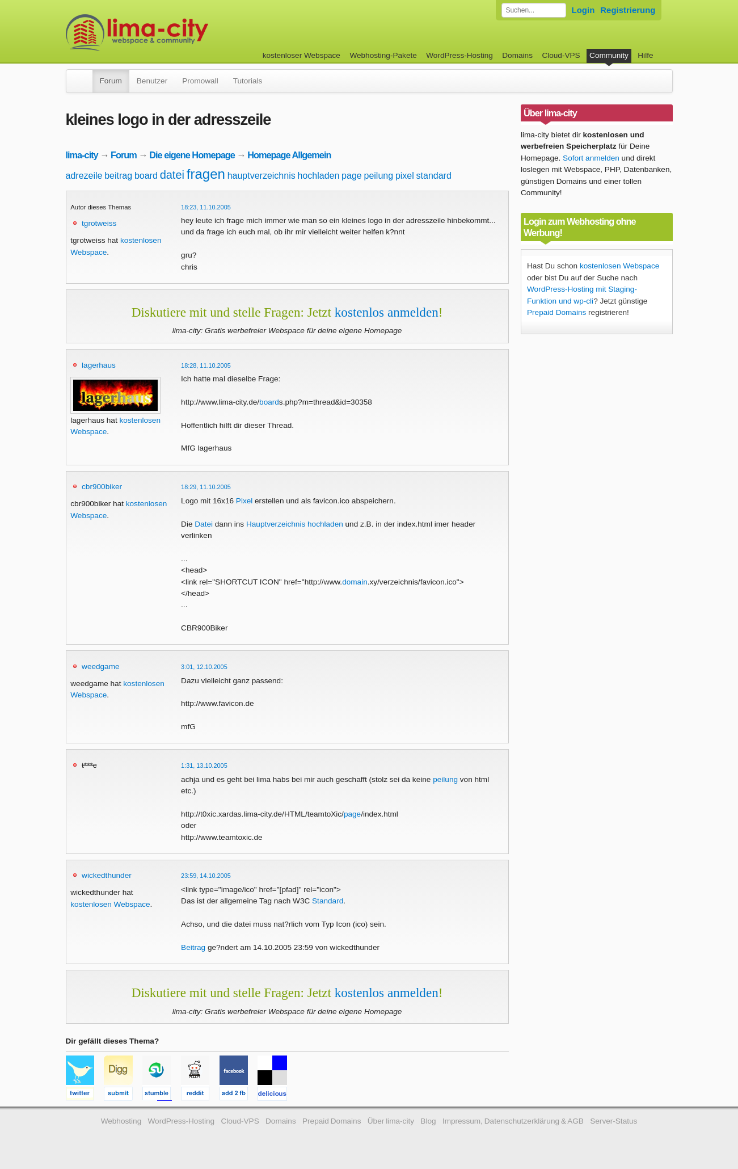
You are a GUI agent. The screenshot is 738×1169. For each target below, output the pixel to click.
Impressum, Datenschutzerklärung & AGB (513, 1121)
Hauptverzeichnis (275, 524)
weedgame (101, 666)
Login (583, 10)
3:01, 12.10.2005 (204, 666)
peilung (378, 175)
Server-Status (613, 1121)
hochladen (318, 175)
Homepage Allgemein (289, 155)
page (351, 175)
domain (355, 582)
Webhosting (121, 1121)
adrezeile (84, 175)
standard (434, 175)
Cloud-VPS (561, 55)
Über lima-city (391, 1121)
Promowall (200, 81)
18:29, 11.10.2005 (206, 486)
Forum (111, 81)
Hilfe (645, 55)
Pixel (244, 501)
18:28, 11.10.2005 (206, 365)
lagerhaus (99, 365)
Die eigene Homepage (192, 155)
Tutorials (248, 81)
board (146, 175)
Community (609, 55)
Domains (517, 55)
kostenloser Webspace (301, 55)
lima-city (82, 155)
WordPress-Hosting (459, 55)
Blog (428, 1121)
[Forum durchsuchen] (533, 10)
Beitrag (193, 947)
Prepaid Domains (556, 312)
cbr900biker (102, 486)
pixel (404, 175)
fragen (206, 174)
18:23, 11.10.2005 (206, 207)
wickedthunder (107, 875)
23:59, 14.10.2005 (206, 875)
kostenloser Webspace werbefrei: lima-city (179, 32)
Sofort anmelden (591, 158)
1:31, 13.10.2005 (204, 765)
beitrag (118, 175)
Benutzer (152, 81)
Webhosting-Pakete (382, 55)
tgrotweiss (99, 223)
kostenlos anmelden (386, 312)
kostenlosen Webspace (110, 904)
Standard (327, 901)
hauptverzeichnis (261, 175)
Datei (204, 524)
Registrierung (627, 10)
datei (172, 175)
